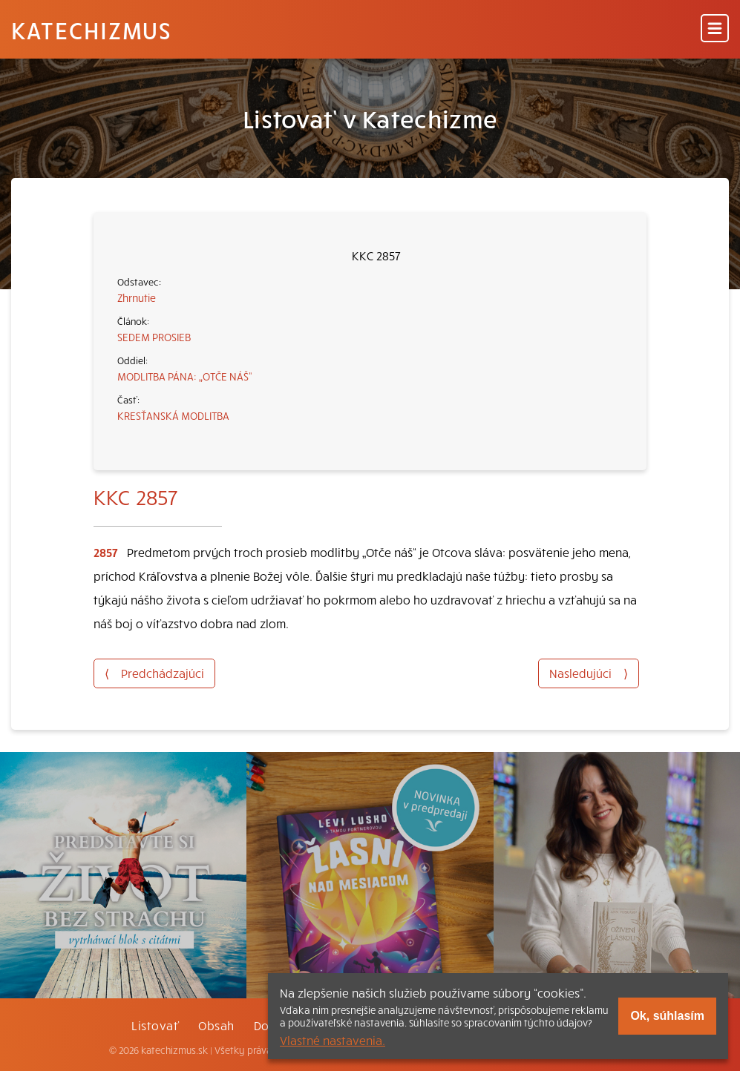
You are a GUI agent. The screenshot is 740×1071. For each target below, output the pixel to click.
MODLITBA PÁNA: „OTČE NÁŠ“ (184, 376)
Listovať (155, 1025)
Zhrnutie (136, 297)
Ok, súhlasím (667, 1015)
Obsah (216, 1025)
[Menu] (715, 29)
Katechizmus (91, 30)
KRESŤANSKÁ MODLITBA (173, 415)
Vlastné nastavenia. (332, 1039)
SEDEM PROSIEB (154, 336)
